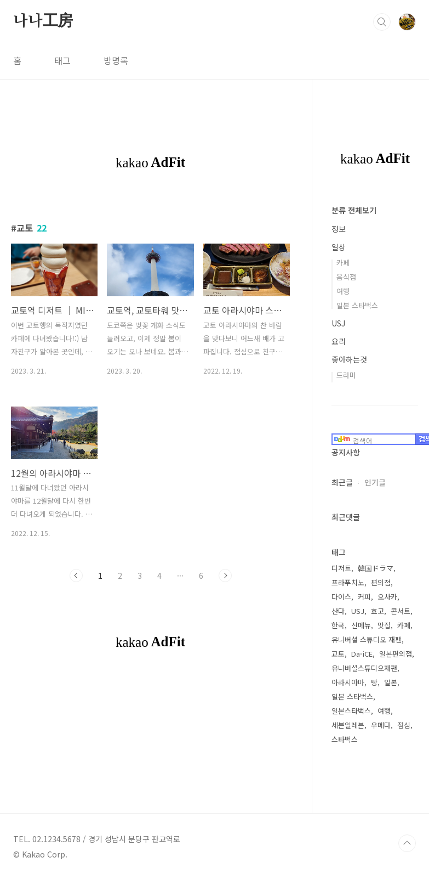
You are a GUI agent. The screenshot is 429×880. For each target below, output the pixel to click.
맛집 (384, 625)
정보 (338, 228)
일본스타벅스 (351, 711)
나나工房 (43, 21)
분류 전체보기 (353, 210)
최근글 (342, 482)
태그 (62, 60)
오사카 (387, 596)
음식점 (346, 277)
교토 (338, 653)
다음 (225, 575)
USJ (338, 323)
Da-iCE (362, 653)
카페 (343, 262)
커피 (364, 596)
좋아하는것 (349, 359)
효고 (377, 611)
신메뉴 (361, 625)
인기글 (375, 482)
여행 (343, 291)
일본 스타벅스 (357, 305)
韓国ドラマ (375, 568)
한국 (338, 625)
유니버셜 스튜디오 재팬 (366, 639)
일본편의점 (395, 653)
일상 (338, 246)
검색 (382, 22)
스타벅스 (344, 739)
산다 (338, 611)
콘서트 (400, 611)
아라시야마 (347, 682)
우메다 (381, 725)
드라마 (346, 375)
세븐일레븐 (347, 725)
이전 (76, 575)
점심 (403, 725)
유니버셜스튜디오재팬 (364, 668)
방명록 (116, 60)
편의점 (381, 582)
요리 (338, 341)
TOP (407, 843)
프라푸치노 (347, 582)
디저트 (341, 568)
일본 (390, 682)
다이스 (341, 596)
